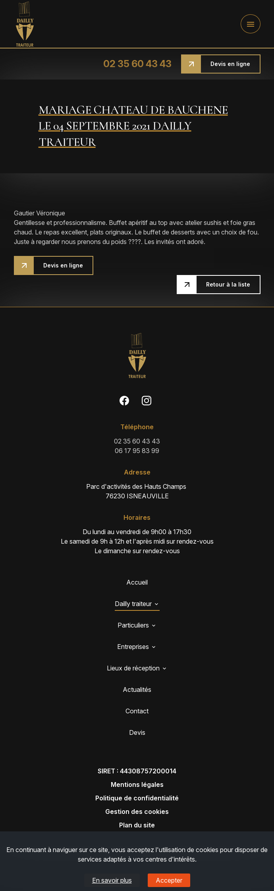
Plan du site (137, 825)
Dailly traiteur (133, 604)
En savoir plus (112, 880)
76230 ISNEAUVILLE (137, 491)
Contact (137, 711)
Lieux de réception (133, 668)
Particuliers (133, 625)
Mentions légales (137, 784)
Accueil (137, 582)
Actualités (137, 689)
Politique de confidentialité (137, 798)
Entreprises (133, 647)
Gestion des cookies (137, 811)
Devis (137, 732)
